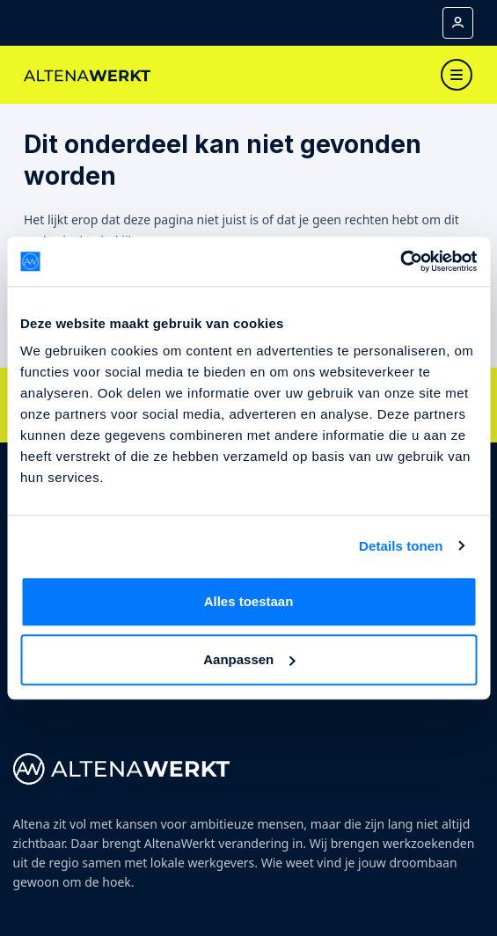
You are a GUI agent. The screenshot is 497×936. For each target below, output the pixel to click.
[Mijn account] (457, 23)
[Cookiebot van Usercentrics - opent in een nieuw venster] (400, 261)
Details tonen (400, 545)
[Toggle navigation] (456, 74)
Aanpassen (249, 659)
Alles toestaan (249, 601)
